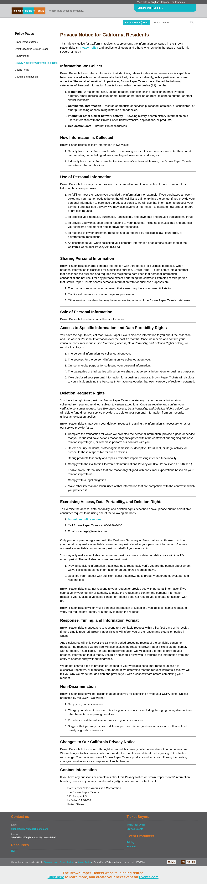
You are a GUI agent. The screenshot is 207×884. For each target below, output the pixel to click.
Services (131, 846)
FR (193, 862)
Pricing (130, 842)
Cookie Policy (22, 69)
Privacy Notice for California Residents (36, 63)
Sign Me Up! (144, 8)
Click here (56, 877)
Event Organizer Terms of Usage (32, 49)
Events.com (148, 877)
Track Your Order (136, 824)
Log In (157, 8)
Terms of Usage (51, 862)
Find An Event (132, 22)
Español (165, 2)
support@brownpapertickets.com (29, 829)
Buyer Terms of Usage (26, 42)
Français (180, 2)
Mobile (171, 862)
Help (145, 22)
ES (188, 862)
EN (183, 862)
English (155, 2)
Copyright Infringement (26, 76)
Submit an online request (85, 519)
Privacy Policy (22, 56)
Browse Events (135, 829)
